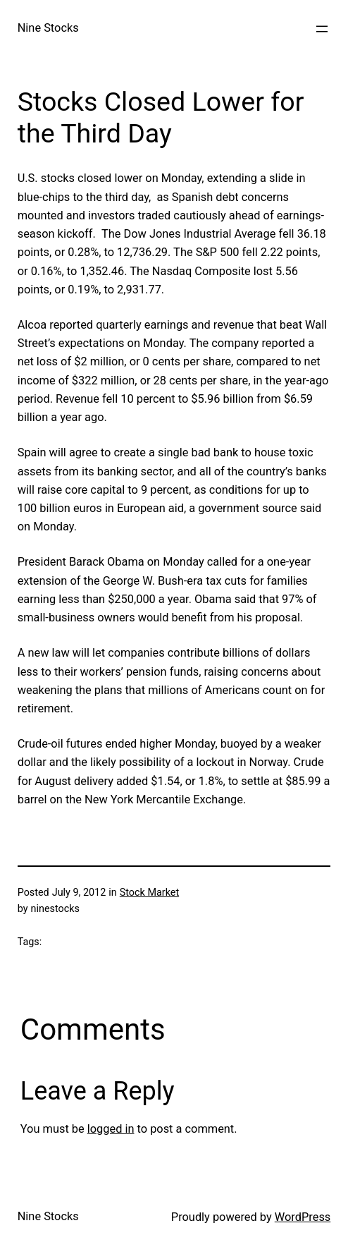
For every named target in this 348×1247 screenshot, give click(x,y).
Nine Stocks (48, 28)
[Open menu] (321, 28)
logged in (111, 1129)
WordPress (303, 1217)
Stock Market (149, 893)
